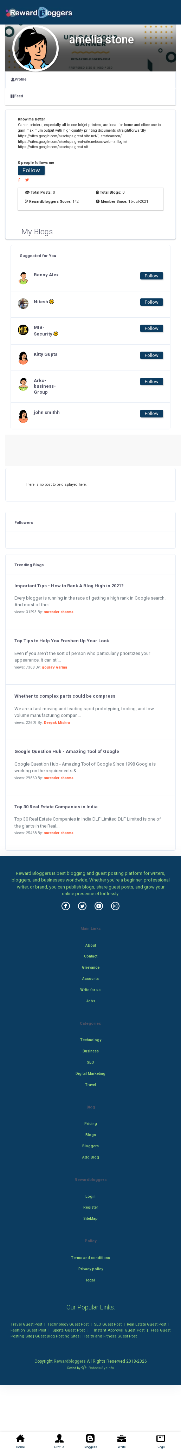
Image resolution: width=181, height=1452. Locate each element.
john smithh (47, 412)
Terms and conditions (90, 1258)
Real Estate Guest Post (146, 1324)
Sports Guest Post (68, 1330)
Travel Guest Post (26, 1324)
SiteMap (90, 1218)
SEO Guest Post (108, 1324)
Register (90, 1207)
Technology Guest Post (68, 1324)
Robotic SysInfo (97, 1368)
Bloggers (90, 1146)
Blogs (90, 1135)
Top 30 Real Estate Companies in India (56, 806)
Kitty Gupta (46, 354)
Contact (90, 956)
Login (90, 1196)
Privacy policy (90, 1269)
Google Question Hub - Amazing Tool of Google (66, 751)
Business (91, 1051)
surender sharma (58, 612)
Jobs (90, 1001)
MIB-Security (46, 331)
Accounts (90, 978)
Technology (90, 1040)
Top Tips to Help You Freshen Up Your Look (61, 640)
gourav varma (54, 667)
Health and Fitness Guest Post (110, 1336)
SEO (90, 1062)
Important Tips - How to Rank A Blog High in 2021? (69, 585)
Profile (18, 79)
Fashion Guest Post (28, 1330)
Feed (17, 96)
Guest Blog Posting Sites (57, 1336)
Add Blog (90, 1157)
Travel (90, 1085)
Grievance (90, 967)
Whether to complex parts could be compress (64, 696)
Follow (31, 170)
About (90, 945)
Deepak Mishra (57, 722)
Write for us (90, 990)
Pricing (90, 1123)
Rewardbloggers (70, 1361)
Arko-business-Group (45, 386)
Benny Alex (46, 274)
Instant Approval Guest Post (119, 1330)
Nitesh (44, 301)
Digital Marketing (90, 1073)
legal (90, 1280)
